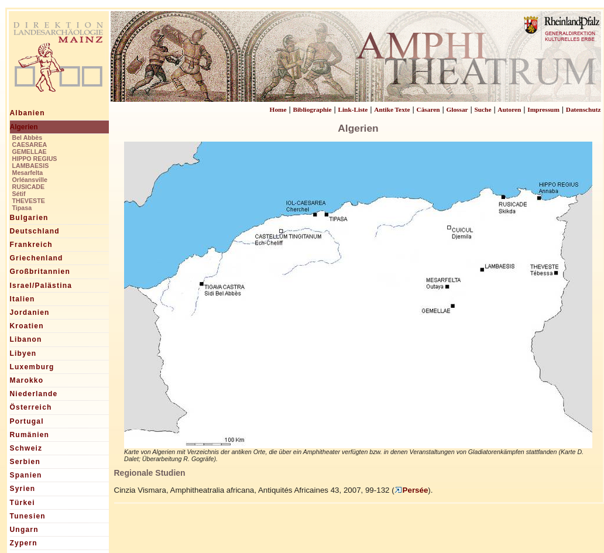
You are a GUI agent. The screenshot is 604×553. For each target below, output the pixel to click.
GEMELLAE (29, 151)
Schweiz (26, 448)
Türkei (22, 503)
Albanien (27, 113)
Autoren (509, 109)
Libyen (23, 353)
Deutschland (35, 231)
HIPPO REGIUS (34, 158)
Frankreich (31, 245)
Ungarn (24, 529)
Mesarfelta (27, 172)
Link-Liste (353, 109)
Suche (482, 109)
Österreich (31, 407)
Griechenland (36, 258)
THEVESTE (28, 200)
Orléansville (29, 179)
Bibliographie (312, 109)
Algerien (24, 127)
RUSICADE (28, 186)
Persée (411, 490)
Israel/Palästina (41, 285)
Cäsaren (428, 109)
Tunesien (28, 516)
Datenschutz (583, 109)
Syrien (23, 489)
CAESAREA (29, 144)
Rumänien (30, 435)
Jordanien (30, 312)
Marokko (27, 380)
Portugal (27, 421)
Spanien (26, 475)
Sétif (19, 193)
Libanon (26, 339)
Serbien (25, 462)
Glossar (457, 109)
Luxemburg (32, 367)
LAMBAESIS (30, 165)
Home (278, 109)
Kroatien (27, 326)
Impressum (543, 109)
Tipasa (22, 207)
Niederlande (34, 394)
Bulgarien (29, 218)
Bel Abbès (27, 137)
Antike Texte (392, 109)
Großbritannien (40, 271)
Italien (22, 299)
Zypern (23, 543)
